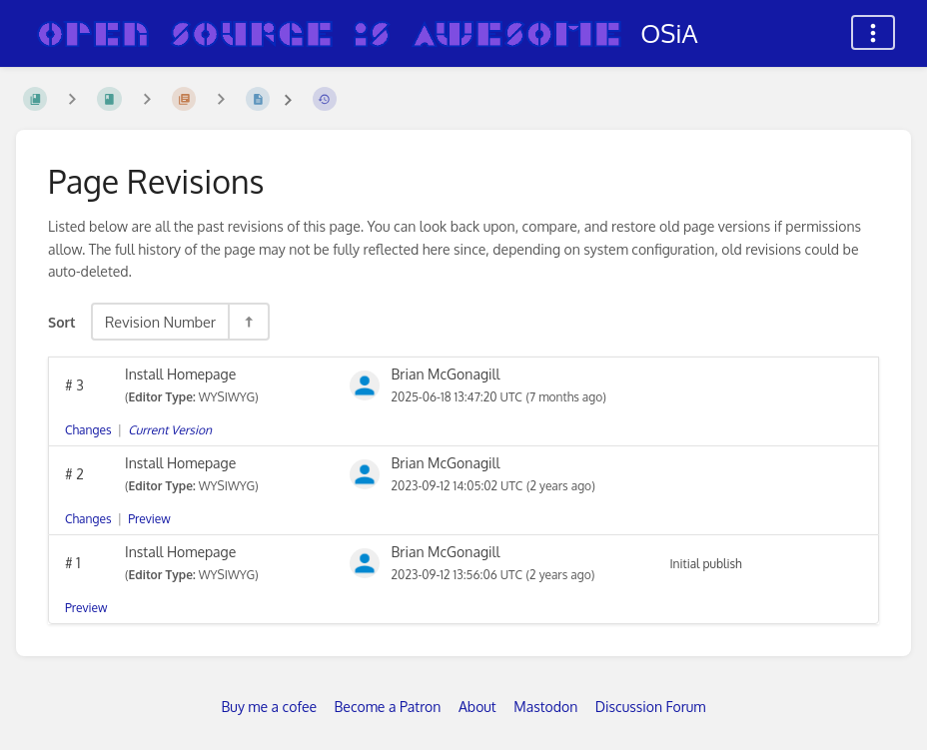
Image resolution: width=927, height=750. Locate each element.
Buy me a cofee (269, 706)
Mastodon (545, 706)
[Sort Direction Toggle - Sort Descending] (248, 322)
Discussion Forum (650, 706)
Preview (149, 518)
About (477, 706)
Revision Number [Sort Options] (160, 322)
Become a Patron (388, 706)
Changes (88, 429)
